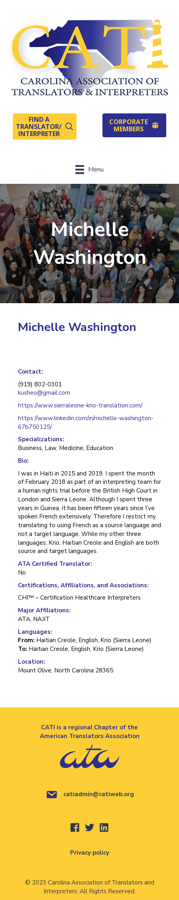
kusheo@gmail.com (44, 393)
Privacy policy (89, 853)
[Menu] (89, 169)
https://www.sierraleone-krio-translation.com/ (80, 405)
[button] (45, 126)
